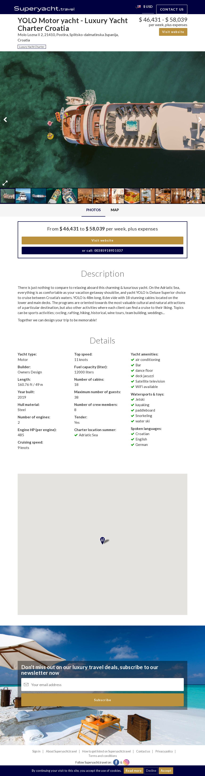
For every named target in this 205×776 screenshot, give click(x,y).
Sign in (36, 751)
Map (115, 210)
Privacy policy (164, 751)
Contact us (172, 9)
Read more (134, 770)
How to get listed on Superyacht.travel (106, 751)
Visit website (173, 32)
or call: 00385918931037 (102, 250)
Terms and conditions (102, 756)
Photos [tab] (93, 210)
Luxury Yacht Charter (32, 46)
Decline (151, 770)
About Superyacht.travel (61, 751)
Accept (166, 770)
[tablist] (102, 210)
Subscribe (102, 700)
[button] (139, 7)
